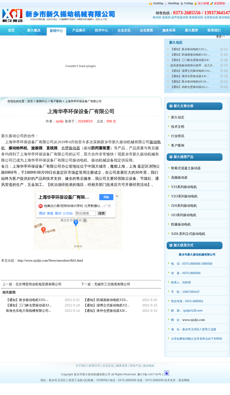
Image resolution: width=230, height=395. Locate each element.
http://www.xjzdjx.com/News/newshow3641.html (50, 260)
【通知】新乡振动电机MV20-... (189, 81)
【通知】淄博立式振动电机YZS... (191, 70)
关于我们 (81, 365)
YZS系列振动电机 (184, 187)
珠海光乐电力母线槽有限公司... (28, 310)
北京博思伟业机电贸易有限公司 (38, 284)
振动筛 (157, 17)
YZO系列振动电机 (184, 196)
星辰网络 (184, 380)
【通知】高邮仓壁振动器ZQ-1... (190, 87)
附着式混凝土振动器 (186, 168)
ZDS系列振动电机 (184, 205)
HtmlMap (173, 3)
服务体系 (121, 365)
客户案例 (56, 101)
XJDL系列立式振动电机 (188, 234)
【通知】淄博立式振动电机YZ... (106, 305)
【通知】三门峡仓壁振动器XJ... (28, 305)
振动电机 (224, 17)
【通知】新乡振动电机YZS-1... (189, 49)
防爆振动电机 (181, 224)
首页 (30, 101)
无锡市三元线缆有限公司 (112, 284)
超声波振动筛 (179, 17)
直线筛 (52, 148)
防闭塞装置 (100, 148)
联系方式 (94, 365)
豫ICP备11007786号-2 (150, 374)
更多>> (220, 36)
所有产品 (135, 365)
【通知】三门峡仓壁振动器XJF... (190, 60)
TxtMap (188, 3)
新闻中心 (41, 101)
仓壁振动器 (211, 17)
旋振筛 (166, 17)
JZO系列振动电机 (183, 215)
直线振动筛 (196, 17)
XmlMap (158, 3)
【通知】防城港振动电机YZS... (105, 300)
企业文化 (108, 365)
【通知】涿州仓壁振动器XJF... (105, 310)
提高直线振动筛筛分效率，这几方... (192, 65)
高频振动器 (179, 177)
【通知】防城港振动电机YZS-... (190, 54)
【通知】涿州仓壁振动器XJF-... (189, 76)
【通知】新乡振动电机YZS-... (27, 300)
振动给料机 (18, 148)
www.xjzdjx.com (193, 320)
